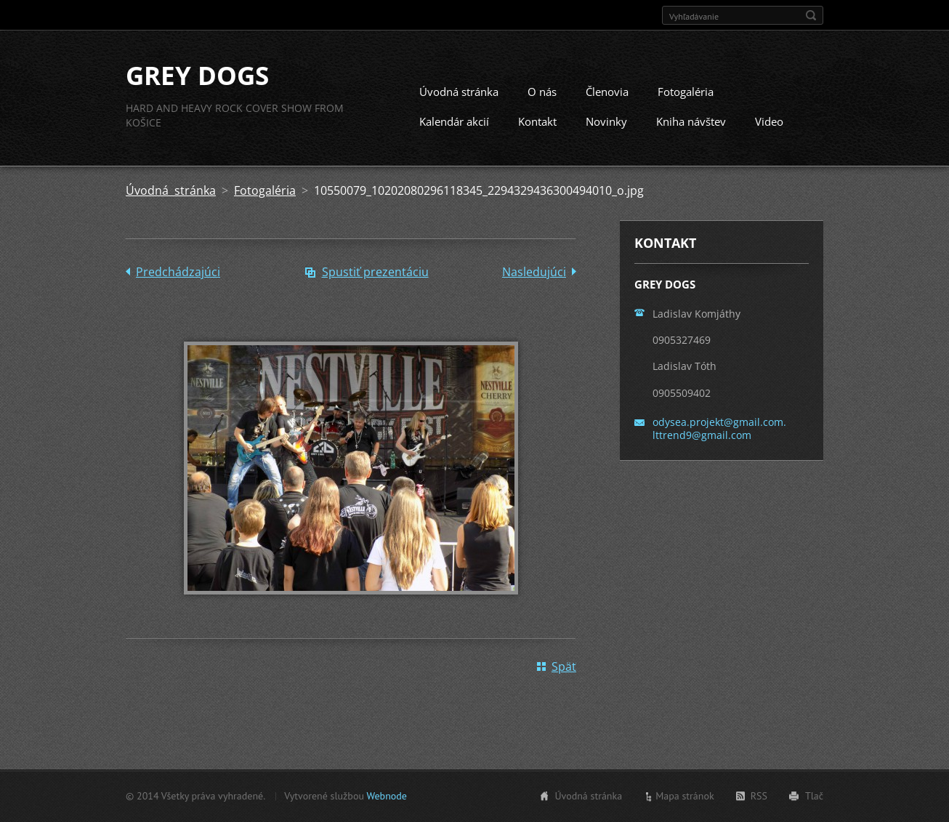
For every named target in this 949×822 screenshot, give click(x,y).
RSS (759, 795)
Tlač (814, 795)
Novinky (606, 121)
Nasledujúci (534, 272)
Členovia (607, 91)
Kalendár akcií (454, 121)
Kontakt (537, 121)
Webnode (386, 795)
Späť (564, 666)
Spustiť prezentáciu (375, 272)
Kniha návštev (691, 121)
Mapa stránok (684, 795)
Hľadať (811, 15)
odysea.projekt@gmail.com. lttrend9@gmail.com (719, 428)
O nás (542, 91)
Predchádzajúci (178, 272)
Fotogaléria (686, 91)
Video (769, 121)
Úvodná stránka (458, 91)
